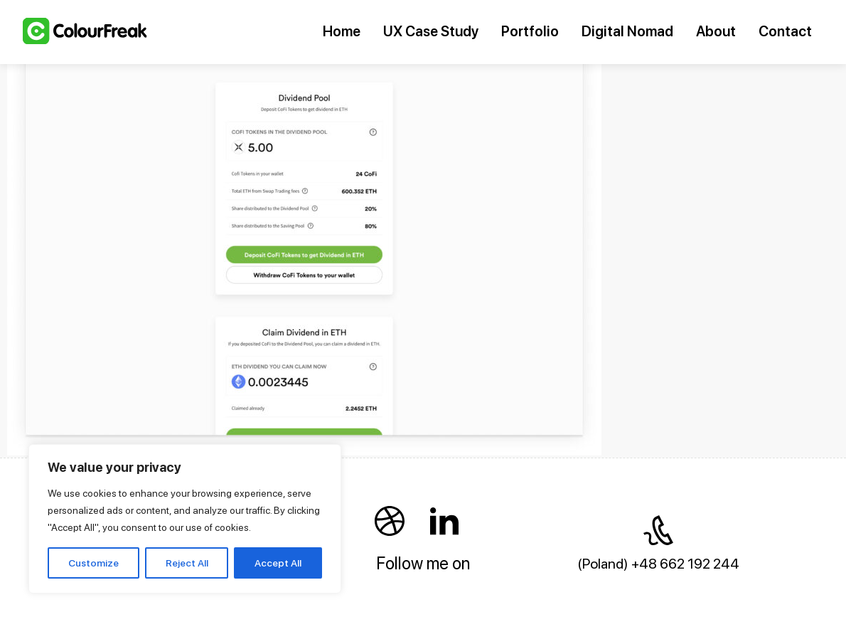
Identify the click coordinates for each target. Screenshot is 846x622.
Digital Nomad (627, 31)
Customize (93, 563)
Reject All (187, 563)
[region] (184, 519)
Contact (785, 31)
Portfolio (530, 31)
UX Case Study (430, 31)
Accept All (278, 563)
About (716, 31)
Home (341, 31)
